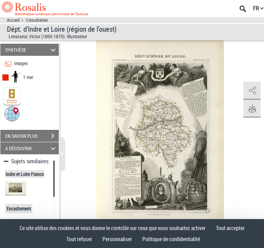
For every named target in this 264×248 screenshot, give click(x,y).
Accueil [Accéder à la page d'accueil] (13, 20)
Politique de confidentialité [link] (171, 239)
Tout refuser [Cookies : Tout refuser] (79, 239)
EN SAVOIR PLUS (32, 136)
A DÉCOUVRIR (31, 148)
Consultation (37, 20)
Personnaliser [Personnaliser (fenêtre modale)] (117, 239)
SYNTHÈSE (31, 50)
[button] (12, 113)
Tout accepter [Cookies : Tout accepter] (230, 228)
